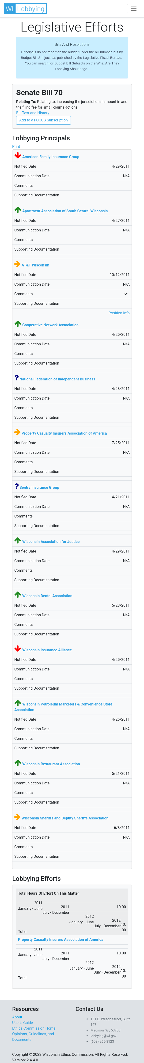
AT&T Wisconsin (35, 265)
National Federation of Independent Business (57, 379)
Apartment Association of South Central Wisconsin (65, 211)
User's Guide (22, 1022)
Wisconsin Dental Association (47, 596)
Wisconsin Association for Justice (51, 541)
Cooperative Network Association (50, 325)
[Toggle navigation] (133, 8)
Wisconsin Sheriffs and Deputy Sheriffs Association (65, 818)
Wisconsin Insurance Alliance (47, 650)
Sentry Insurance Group (39, 487)
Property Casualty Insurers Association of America (64, 433)
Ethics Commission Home (34, 1028)
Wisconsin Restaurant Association (51, 764)
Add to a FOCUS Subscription (43, 120)
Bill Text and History (32, 113)
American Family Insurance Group (50, 157)
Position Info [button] (119, 313)
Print (16, 146)
